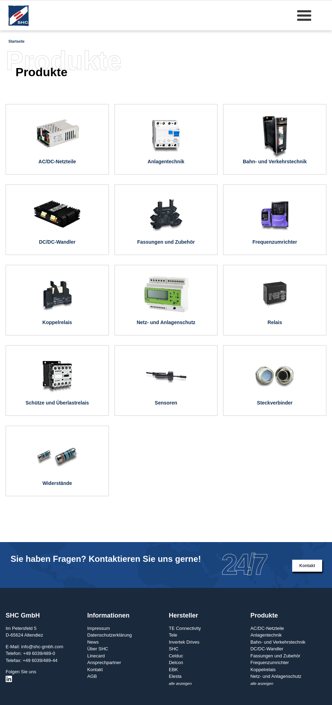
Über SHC (97, 648)
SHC (173, 648)
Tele (173, 635)
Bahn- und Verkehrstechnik (277, 642)
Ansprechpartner (104, 662)
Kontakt (307, 565)
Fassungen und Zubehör (275, 655)
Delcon (176, 662)
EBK (173, 669)
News (93, 642)
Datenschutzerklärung (109, 635)
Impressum (98, 628)
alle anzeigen (180, 683)
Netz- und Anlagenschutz (275, 676)
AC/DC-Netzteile (267, 628)
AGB (92, 676)
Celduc (176, 655)
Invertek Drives (184, 642)
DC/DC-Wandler (266, 648)
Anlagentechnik (266, 635)
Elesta (175, 676)
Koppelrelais (263, 669)
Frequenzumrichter (269, 662)
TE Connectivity (185, 628)
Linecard (96, 655)
